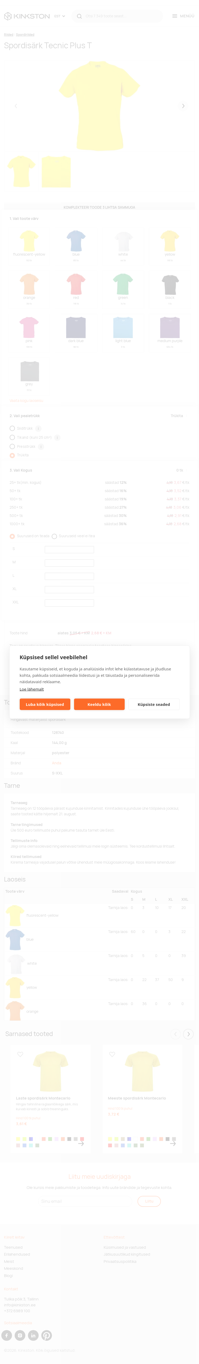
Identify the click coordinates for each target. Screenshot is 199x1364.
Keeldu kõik (99, 704)
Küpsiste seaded (154, 704)
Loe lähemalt (32, 688)
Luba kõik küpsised (45, 704)
